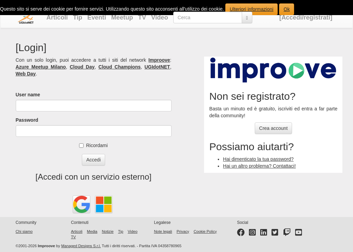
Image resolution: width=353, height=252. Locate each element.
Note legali (163, 231)
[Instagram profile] (252, 234)
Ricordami (93, 145)
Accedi (93, 160)
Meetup (122, 17)
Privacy (183, 231)
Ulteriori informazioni (252, 9)
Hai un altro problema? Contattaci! (259, 166)
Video (159, 17)
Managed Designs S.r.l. (81, 246)
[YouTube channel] (298, 234)
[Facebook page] (240, 234)
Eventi (96, 17)
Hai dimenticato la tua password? (258, 159)
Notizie (107, 231)
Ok (286, 9)
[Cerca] (247, 17)
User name (28, 94)
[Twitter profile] (275, 234)
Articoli (57, 17)
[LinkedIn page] (263, 234)
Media (92, 231)
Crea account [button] (273, 128)
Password (27, 120)
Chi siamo (24, 231)
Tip (77, 17)
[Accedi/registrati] (305, 17)
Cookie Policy (205, 231)
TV (142, 17)
